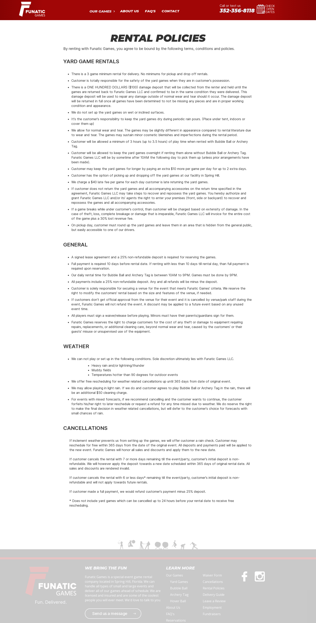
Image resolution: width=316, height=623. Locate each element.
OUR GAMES (100, 11)
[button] (101, 11)
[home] (32, 9)
